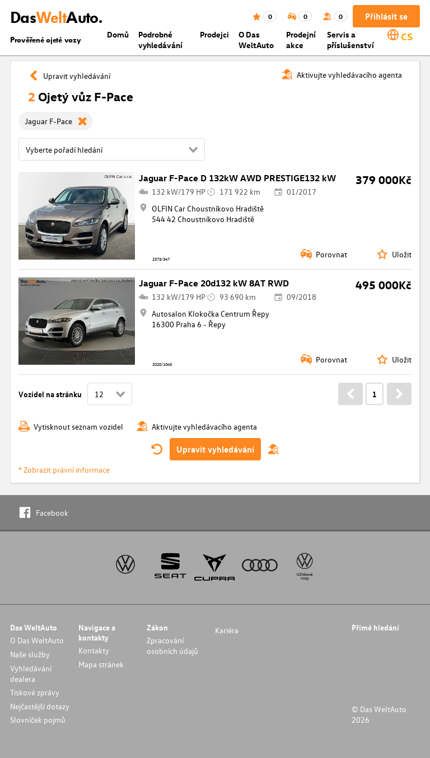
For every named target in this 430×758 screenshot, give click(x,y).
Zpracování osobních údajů (172, 645)
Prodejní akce (301, 39)
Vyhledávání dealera (31, 673)
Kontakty (93, 650)
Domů (118, 34)
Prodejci (214, 34)
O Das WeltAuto (256, 39)
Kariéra (227, 630)
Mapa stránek (101, 664)
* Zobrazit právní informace (64, 469)
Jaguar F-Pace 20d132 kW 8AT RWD (214, 283)
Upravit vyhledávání (215, 449)
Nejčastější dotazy (39, 706)
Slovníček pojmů (38, 719)
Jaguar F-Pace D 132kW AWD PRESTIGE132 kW (237, 177)
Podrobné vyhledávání (160, 39)
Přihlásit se (386, 16)
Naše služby (30, 654)
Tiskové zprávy (34, 692)
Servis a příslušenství (350, 39)
